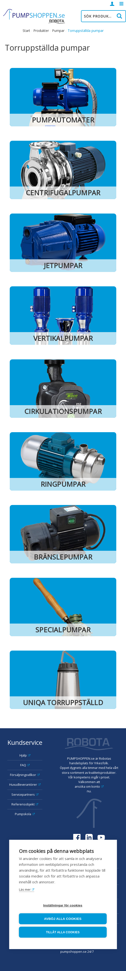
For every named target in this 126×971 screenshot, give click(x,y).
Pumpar (58, 30)
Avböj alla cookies (62, 919)
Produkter (41, 30)
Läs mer (25, 889)
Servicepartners (23, 794)
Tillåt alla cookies (63, 932)
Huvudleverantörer (23, 784)
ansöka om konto (87, 786)
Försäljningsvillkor (23, 775)
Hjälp (23, 755)
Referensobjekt (23, 804)
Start (26, 30)
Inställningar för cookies (62, 905)
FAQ (23, 765)
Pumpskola (23, 814)
